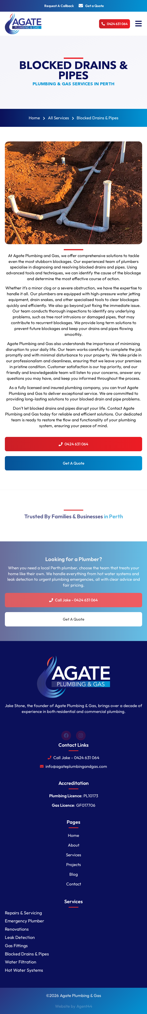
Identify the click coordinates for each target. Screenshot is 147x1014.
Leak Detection (20, 937)
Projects (73, 864)
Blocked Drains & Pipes (27, 954)
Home (73, 835)
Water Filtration (20, 962)
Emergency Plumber (24, 921)
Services (73, 854)
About (73, 845)
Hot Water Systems (24, 970)
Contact (73, 883)
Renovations (17, 929)
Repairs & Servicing (23, 913)
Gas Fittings (16, 945)
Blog (73, 874)
